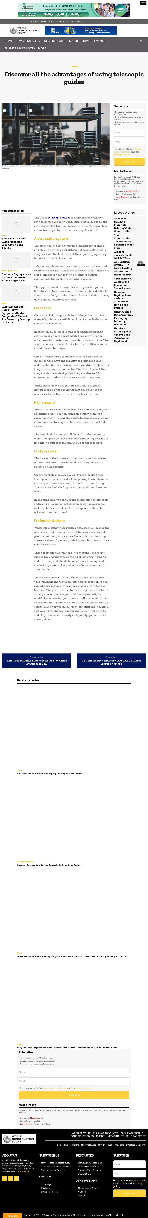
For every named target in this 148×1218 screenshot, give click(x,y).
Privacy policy (122, 154)
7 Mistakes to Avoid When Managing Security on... (122, 283)
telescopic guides (58, 217)
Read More (23, 1171)
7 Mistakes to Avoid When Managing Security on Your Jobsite (14, 243)
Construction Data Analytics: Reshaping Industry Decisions (123, 318)
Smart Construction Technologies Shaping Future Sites (124, 241)
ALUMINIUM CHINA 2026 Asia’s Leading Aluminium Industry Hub (123, 268)
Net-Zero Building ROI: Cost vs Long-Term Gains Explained (122, 334)
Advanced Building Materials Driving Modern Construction (124, 225)
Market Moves (80, 41)
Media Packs (62, 21)
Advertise (77, 21)
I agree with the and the (127, 151)
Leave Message (122, 197)
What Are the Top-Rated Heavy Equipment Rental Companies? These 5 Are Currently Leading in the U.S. (16, 314)
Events (100, 41)
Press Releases (54, 41)
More (42, 48)
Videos (34, 21)
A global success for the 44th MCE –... (123, 254)
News (20, 41)
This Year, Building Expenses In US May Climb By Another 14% (36, 662)
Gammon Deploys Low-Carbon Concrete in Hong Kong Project (16, 277)
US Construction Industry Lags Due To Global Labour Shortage (111, 662)
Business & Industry (19, 48)
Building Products (10, 271)
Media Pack (131, 191)
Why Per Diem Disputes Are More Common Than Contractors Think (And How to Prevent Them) (65, 1047)
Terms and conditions (127, 150)
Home (8, 41)
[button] (141, 41)
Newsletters (47, 21)
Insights (33, 41)
